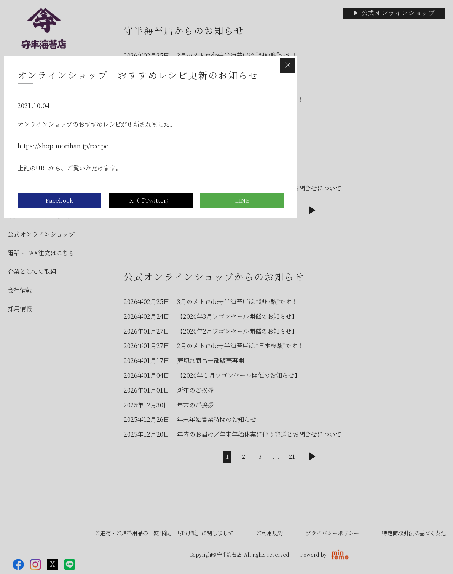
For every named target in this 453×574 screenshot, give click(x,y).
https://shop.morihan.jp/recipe (63, 146)
